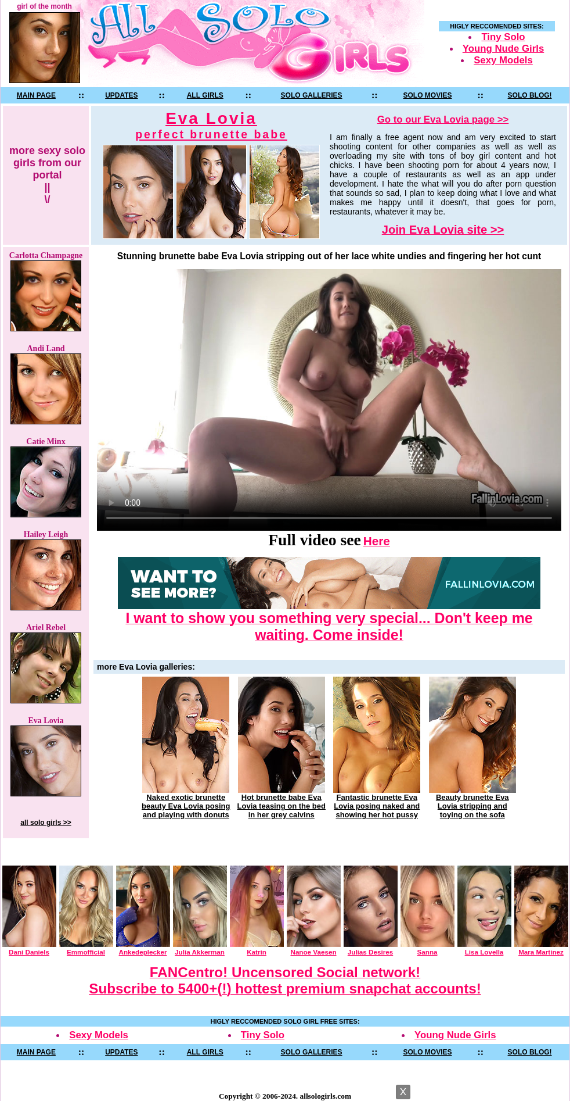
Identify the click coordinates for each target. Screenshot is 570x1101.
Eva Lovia (211, 125)
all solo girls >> (45, 822)
